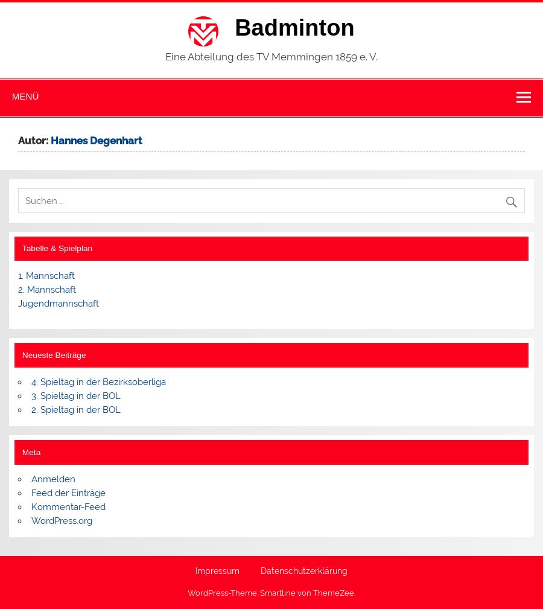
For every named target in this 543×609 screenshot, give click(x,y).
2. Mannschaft (47, 289)
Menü (25, 96)
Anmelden (53, 479)
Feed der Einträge (68, 493)
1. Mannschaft (46, 275)
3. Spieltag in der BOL (76, 396)
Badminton (294, 27)
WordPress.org (61, 520)
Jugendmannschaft (58, 303)
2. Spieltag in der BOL (76, 409)
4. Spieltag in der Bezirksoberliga (98, 382)
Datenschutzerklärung (304, 571)
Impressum (217, 571)
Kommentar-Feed (68, 507)
